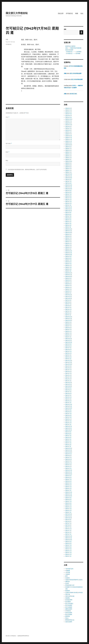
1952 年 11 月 (68, 187)
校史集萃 (67, 590)
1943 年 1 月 (68, 402)
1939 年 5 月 (68, 483)
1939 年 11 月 (68, 472)
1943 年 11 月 (68, 384)
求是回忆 (67, 598)
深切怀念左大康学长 (70, 46)
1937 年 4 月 (68, 529)
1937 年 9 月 (68, 519)
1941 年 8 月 (68, 433)
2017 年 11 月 (68, 176)
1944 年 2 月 (68, 379)
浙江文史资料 (68, 605)
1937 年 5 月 (68, 527)
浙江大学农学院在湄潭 (75, 73)
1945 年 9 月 (68, 344)
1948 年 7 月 (68, 282)
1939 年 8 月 (68, 477)
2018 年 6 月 (68, 167)
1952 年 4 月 (68, 199)
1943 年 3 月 (68, 399)
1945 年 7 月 (68, 348)
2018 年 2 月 (68, 172)
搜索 (65, 29)
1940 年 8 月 (68, 455)
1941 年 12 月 (68, 426)
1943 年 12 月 (68, 382)
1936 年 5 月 (68, 549)
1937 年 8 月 (68, 521)
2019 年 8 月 (68, 146)
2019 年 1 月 (68, 159)
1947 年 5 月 (68, 307)
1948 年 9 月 (68, 278)
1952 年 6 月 (68, 196)
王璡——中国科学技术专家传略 (73, 48)
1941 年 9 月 (68, 432)
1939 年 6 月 (68, 481)
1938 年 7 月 (68, 501)
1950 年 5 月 (68, 242)
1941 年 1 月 (68, 446)
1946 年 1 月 (68, 337)
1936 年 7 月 (68, 545)
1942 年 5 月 (68, 417)
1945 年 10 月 (68, 342)
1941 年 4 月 (68, 441)
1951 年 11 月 (68, 209)
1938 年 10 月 (68, 496)
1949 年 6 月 (68, 262)
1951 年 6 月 (68, 218)
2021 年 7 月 (68, 128)
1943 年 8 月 (68, 390)
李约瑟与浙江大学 (69, 585)
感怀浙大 (67, 581)
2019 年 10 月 (68, 145)
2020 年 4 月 (68, 139)
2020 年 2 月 (68, 141)
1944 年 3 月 (68, 377)
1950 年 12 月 (68, 229)
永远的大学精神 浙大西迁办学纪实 (73, 592)
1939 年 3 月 (68, 486)
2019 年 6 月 (68, 150)
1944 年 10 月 (68, 364)
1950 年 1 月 (68, 249)
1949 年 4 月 (68, 265)
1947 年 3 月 (68, 311)
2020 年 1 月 (68, 143)
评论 (7, 117)
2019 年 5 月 (68, 152)
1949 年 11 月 (68, 252)
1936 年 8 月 (68, 543)
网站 (7, 160)
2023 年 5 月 (68, 117)
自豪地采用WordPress (23, 636)
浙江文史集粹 (68, 607)
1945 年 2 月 (68, 357)
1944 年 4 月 (68, 375)
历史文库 (60, 13)
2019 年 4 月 (68, 154)
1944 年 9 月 (68, 366)
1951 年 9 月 (68, 212)
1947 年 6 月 (68, 306)
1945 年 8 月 (68, 346)
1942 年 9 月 (68, 410)
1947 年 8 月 (68, 302)
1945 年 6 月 (68, 349)
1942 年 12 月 (68, 404)
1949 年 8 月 (68, 258)
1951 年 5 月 (68, 220)
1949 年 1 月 (68, 271)
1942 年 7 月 (68, 413)
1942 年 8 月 (68, 412)
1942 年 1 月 (68, 424)
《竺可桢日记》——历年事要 (72, 53)
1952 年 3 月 (68, 201)
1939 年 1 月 (68, 490)
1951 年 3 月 (68, 223)
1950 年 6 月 (68, 240)
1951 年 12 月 (68, 207)
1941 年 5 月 (68, 439)
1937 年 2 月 (68, 532)
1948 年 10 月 (68, 276)
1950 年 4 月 (68, 243)
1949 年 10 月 (68, 254)
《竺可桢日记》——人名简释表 (73, 51)
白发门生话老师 (69, 50)
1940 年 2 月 (68, 466)
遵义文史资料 (68, 614)
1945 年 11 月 (68, 340)
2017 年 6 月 (68, 183)
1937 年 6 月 (68, 525)
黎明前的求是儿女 (69, 620)
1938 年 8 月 (68, 499)
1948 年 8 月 (68, 280)
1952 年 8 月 (68, 192)
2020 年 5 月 (68, 137)
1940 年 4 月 (68, 463)
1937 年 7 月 (68, 523)
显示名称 (9, 143)
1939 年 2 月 (68, 488)
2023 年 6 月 (68, 115)
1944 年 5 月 (68, 373)
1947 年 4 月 (68, 309)
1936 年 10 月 (68, 539)
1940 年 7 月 (68, 457)
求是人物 (67, 594)
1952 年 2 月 (68, 203)
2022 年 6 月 (68, 123)
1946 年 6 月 (68, 327)
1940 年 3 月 (68, 465)
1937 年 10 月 (68, 518)
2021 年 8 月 (68, 126)
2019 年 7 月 (68, 148)
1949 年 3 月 (68, 267)
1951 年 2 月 (68, 225)
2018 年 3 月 (68, 170)
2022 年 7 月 (68, 121)
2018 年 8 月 (68, 165)
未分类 (67, 583)
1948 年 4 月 (68, 287)
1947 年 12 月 (68, 295)
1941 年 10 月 (68, 430)
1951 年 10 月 (68, 210)
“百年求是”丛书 (69, 568)
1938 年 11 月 (68, 494)
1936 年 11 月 (68, 538)
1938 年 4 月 (68, 507)
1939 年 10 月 (68, 474)
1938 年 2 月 (68, 510)
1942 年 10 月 (68, 408)
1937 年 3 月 (68, 530)
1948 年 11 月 (68, 274)
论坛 (81, 13)
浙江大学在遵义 (69, 603)
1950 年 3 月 (68, 245)
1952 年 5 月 (68, 198)
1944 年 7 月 (68, 369)
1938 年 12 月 (68, 492)
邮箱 (7, 152)
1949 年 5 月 (68, 263)
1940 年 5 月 (68, 461)
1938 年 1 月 (68, 512)
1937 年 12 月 (68, 514)
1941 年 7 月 (68, 435)
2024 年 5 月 (68, 110)
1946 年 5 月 (68, 329)
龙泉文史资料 (68, 621)
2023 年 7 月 (68, 114)
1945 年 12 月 (68, 338)
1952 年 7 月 (68, 194)
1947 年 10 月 (68, 298)
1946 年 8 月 (68, 324)
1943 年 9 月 (68, 388)
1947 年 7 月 (68, 304)
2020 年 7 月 (68, 134)
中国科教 (67, 570)
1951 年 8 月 (68, 214)
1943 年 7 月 (68, 391)
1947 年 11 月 (68, 296)
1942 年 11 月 (68, 406)
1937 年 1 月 (68, 534)
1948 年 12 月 (68, 273)
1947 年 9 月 (68, 300)
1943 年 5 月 (68, 395)
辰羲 (7, 39)
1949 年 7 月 (68, 260)
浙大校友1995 (68, 600)
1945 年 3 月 (68, 355)
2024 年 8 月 (68, 108)
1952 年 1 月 (68, 205)
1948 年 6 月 (68, 284)
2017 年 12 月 (68, 174)
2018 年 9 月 (68, 163)
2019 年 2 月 (68, 157)
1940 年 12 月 (68, 448)
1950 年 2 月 (68, 247)
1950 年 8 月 (68, 236)
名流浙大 (67, 578)
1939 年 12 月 (68, 470)
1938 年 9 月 (68, 497)
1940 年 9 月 (68, 454)
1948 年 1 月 (68, 293)
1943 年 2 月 (68, 401)
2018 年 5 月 (68, 168)
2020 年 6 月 (68, 135)
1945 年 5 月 (68, 351)
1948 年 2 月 (68, 291)
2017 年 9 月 (68, 179)
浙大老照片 (68, 601)
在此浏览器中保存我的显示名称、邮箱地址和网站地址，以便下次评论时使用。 (28, 169)
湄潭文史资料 (68, 609)
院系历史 (67, 616)
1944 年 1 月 (68, 380)
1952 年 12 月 (68, 185)
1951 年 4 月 (68, 221)
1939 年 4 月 (68, 485)
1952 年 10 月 (68, 189)
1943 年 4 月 (68, 397)
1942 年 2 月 (68, 423)
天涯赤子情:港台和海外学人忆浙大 (73, 579)
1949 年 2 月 (68, 269)
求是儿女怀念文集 (69, 596)
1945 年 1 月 (68, 359)
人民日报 (67, 572)
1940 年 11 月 (68, 450)
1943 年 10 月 (68, 386)
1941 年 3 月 (68, 443)
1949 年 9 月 (68, 256)
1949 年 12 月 (68, 251)
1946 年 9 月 (68, 322)
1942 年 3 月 (68, 421)
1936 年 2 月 (68, 554)
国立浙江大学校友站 (17, 13)
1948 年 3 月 (68, 289)
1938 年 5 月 (68, 505)
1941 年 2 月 (68, 444)
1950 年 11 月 (68, 231)
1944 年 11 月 (68, 362)
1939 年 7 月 (68, 479)
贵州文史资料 (68, 612)
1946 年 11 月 (68, 318)
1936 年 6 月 (68, 547)
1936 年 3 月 (68, 552)
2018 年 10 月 (68, 161)
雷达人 (67, 618)
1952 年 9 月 (68, 190)
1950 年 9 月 (68, 234)
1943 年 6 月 (68, 393)
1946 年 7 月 (68, 326)
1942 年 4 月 (68, 419)
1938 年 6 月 (68, 503)
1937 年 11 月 (68, 516)
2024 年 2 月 (68, 112)
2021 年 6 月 (68, 130)
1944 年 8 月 (68, 368)
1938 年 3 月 (68, 508)
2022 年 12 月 (68, 119)
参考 (66, 576)
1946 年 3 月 (68, 333)
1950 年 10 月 (68, 232)
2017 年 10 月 (68, 178)
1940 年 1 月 (68, 468)
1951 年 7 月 (68, 216)
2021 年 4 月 (68, 132)
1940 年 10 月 (68, 452)
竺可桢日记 (69, 13)
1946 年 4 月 (68, 331)
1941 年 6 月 (68, 437)
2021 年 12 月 (68, 125)
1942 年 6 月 (68, 415)
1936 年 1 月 (68, 556)
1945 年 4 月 (68, 353)
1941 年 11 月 (68, 428)
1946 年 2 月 (68, 335)
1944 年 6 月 (68, 371)
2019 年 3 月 (68, 156)
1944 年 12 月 (68, 360)
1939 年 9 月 (68, 476)
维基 (76, 13)
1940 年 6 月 (68, 459)
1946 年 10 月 (68, 320)
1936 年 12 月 (68, 536)
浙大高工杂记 (73, 93)
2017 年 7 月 (68, 181)
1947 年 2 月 (68, 313)
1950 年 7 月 (68, 238)
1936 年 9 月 (68, 541)
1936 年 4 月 (68, 550)
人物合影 (67, 574)
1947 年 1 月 (68, 315)
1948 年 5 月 (68, 285)
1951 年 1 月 (68, 227)
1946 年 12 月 (68, 316)
